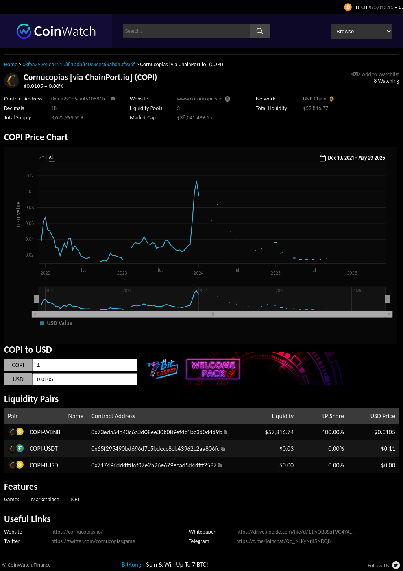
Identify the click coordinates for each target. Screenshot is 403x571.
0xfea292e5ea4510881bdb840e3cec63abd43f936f (79, 64)
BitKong (131, 564)
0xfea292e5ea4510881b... (80, 98)
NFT (75, 499)
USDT (51, 448)
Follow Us (378, 565)
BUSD (51, 465)
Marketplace (45, 499)
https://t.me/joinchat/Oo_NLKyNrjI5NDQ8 (283, 541)
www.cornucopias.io (200, 98)
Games (11, 499)
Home (10, 64)
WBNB (52, 432)
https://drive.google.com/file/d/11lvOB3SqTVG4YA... (295, 531)
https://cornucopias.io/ (77, 531)
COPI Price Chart (36, 137)
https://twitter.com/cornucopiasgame (93, 541)
